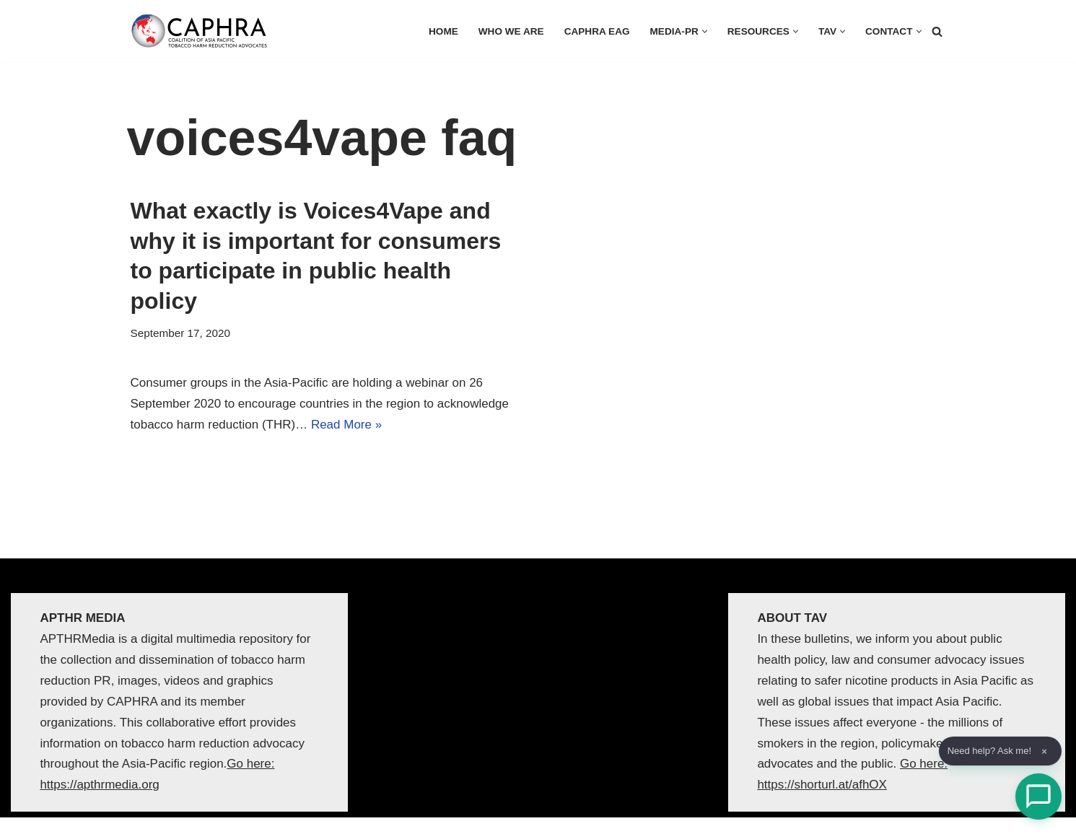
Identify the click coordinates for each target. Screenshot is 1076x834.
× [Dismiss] (1044, 751)
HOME (443, 31)
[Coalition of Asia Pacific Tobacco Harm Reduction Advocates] (203, 31)
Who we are (511, 31)
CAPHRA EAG (597, 31)
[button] (704, 31)
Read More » (346, 424)
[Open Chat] (1038, 796)
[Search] (937, 31)
